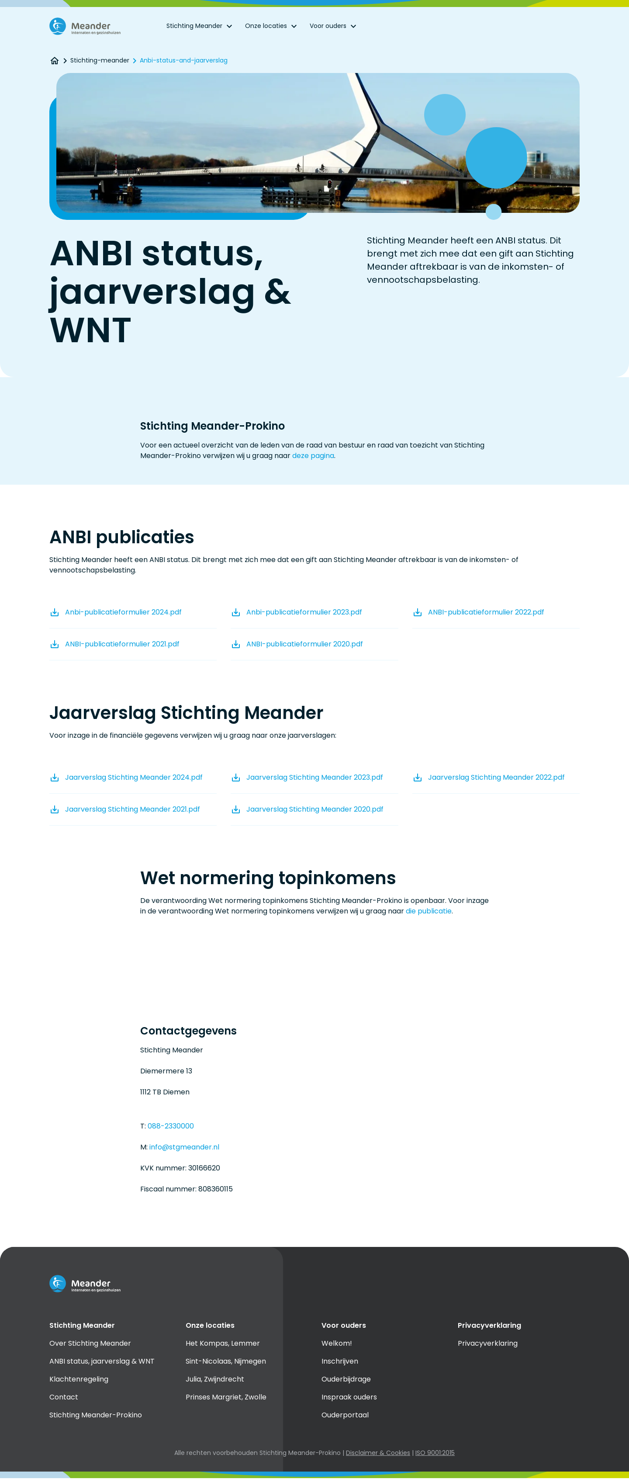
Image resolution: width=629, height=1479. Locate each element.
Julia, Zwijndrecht (215, 1380)
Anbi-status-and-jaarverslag (184, 61)
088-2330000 (171, 1126)
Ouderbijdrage (346, 1380)
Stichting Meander (200, 26)
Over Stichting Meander (90, 1344)
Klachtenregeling (78, 1380)
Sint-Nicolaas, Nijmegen (226, 1362)
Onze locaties (272, 26)
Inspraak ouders (349, 1397)
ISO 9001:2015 (435, 1453)
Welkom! (336, 1344)
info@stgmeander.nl (184, 1147)
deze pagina (313, 456)
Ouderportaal (345, 1415)
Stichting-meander (99, 61)
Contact (63, 1397)
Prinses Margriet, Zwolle (226, 1397)
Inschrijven (339, 1362)
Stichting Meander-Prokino (95, 1415)
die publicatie (429, 911)
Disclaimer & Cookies (378, 1453)
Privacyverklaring (488, 1344)
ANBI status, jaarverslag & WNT (102, 1362)
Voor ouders (334, 26)
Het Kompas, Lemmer (223, 1344)
